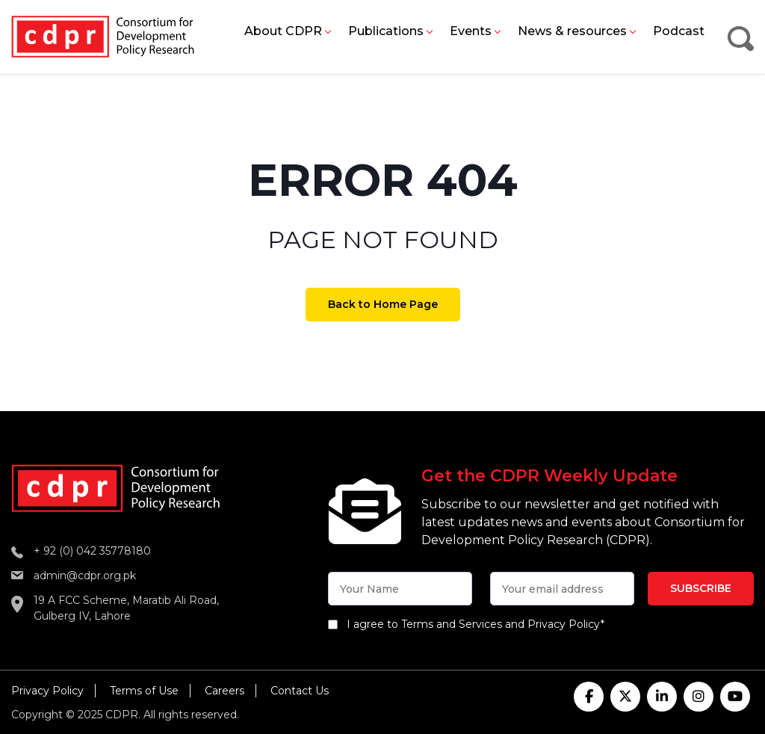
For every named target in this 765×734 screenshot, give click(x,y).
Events (471, 31)
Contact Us (299, 690)
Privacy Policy (47, 690)
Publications (386, 31)
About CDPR (283, 31)
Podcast (678, 31)
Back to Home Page (383, 304)
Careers (224, 690)
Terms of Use (144, 690)
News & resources (572, 31)
